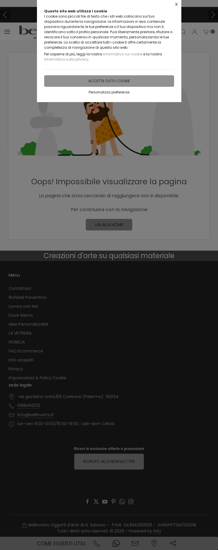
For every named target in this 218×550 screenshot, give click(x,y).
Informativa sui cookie (122, 54)
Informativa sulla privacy (66, 59)
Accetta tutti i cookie (109, 80)
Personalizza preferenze (109, 92)
